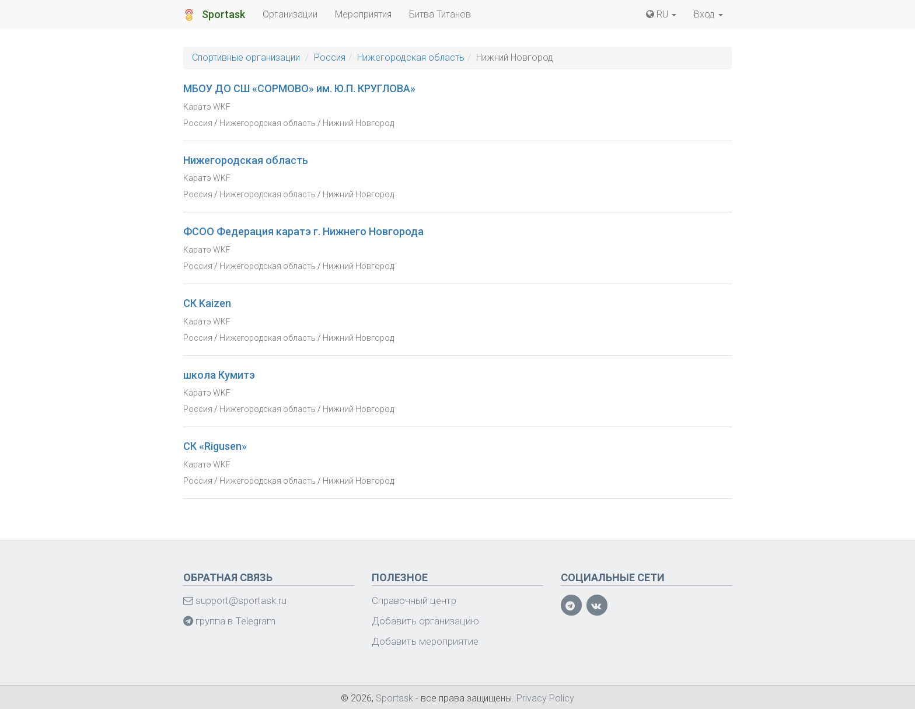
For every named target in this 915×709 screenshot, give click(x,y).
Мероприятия (363, 14)
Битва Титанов (440, 14)
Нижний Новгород (358, 123)
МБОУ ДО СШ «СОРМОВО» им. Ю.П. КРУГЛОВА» (299, 88)
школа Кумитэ (219, 375)
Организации (290, 14)
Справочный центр (414, 600)
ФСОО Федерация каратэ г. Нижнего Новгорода (303, 231)
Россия (329, 57)
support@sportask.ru (235, 600)
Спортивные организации (246, 57)
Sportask (214, 14)
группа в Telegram (229, 621)
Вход (708, 14)
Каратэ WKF (207, 106)
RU (661, 14)
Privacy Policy (545, 698)
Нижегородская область (411, 57)
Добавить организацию (425, 621)
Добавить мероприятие (425, 641)
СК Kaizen (207, 303)
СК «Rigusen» (215, 446)
